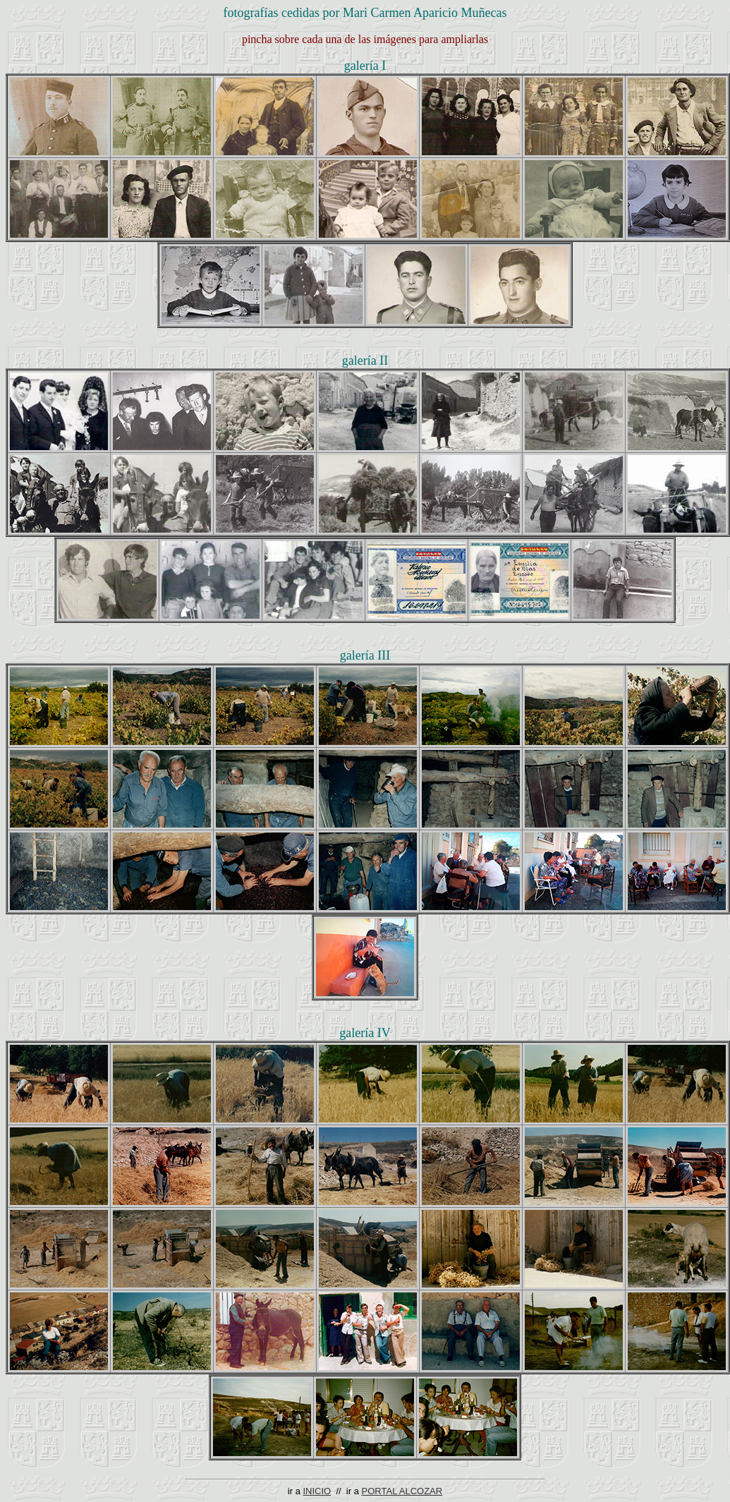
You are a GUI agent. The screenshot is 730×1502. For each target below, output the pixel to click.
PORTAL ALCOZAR (402, 1491)
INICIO (317, 1491)
